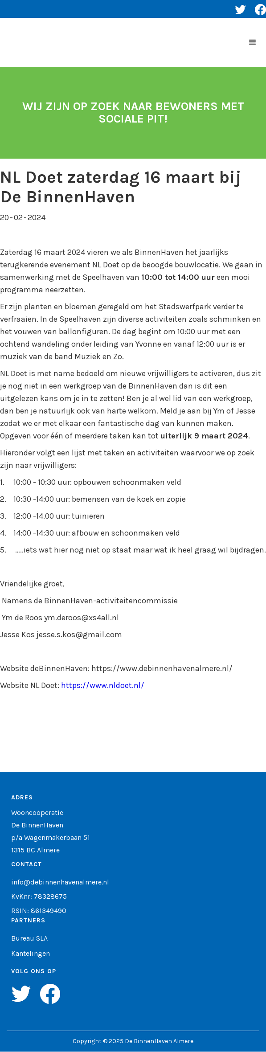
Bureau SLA (29, 938)
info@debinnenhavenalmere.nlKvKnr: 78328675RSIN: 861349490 (60, 896)
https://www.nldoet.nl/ (102, 685)
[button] (252, 42)
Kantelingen (30, 953)
